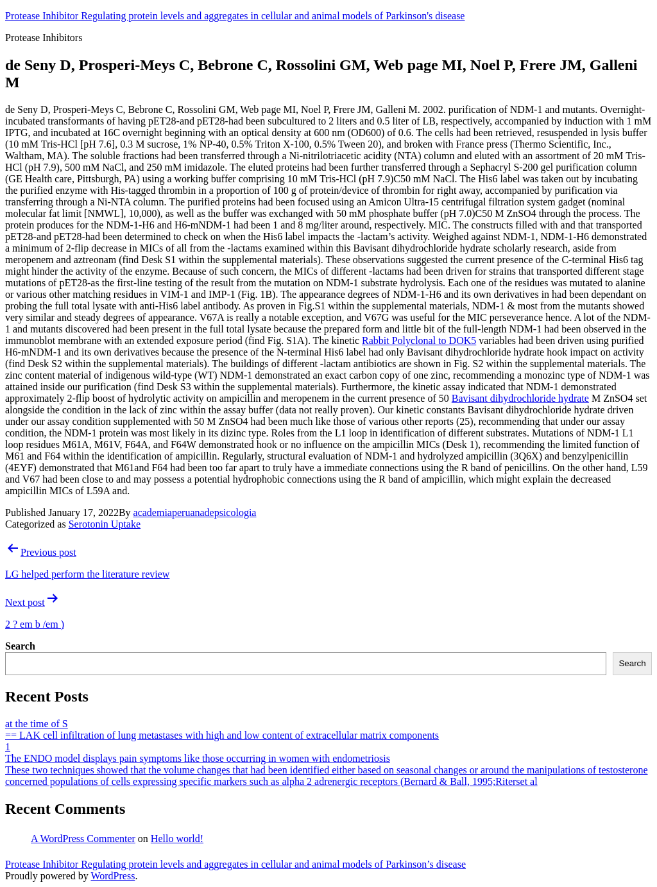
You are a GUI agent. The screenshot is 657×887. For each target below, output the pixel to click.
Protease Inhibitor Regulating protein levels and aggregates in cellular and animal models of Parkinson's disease (235, 15)
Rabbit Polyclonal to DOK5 (419, 340)
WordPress (112, 875)
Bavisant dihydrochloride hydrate (520, 398)
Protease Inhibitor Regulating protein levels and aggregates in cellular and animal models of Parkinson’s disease (235, 864)
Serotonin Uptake (105, 524)
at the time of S (36, 723)
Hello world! (177, 838)
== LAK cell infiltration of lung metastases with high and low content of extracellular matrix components (222, 735)
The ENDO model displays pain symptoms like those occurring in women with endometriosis (197, 758)
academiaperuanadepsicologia (195, 512)
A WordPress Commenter (83, 838)
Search (20, 646)
